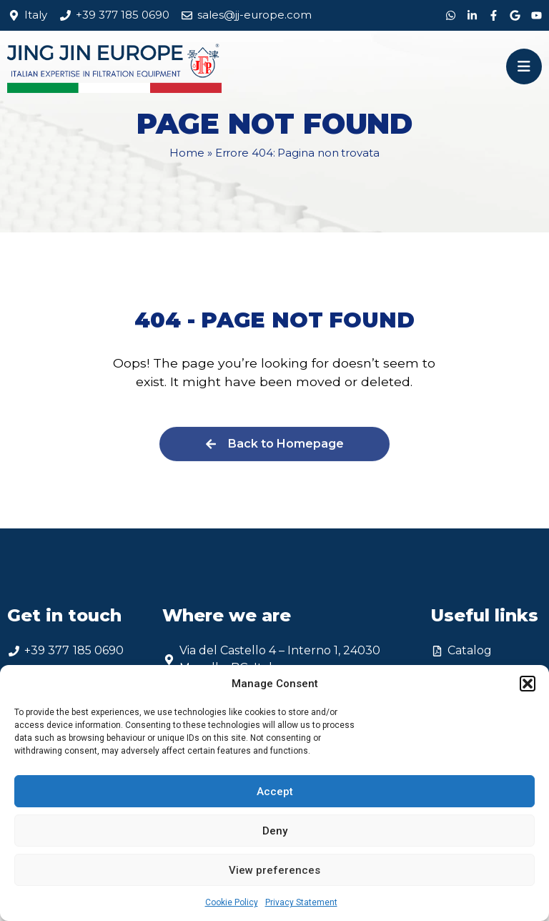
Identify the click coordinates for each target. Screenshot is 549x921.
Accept (275, 791)
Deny (274, 830)
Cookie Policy (231, 902)
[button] (527, 683)
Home (186, 152)
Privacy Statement (301, 902)
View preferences (274, 870)
